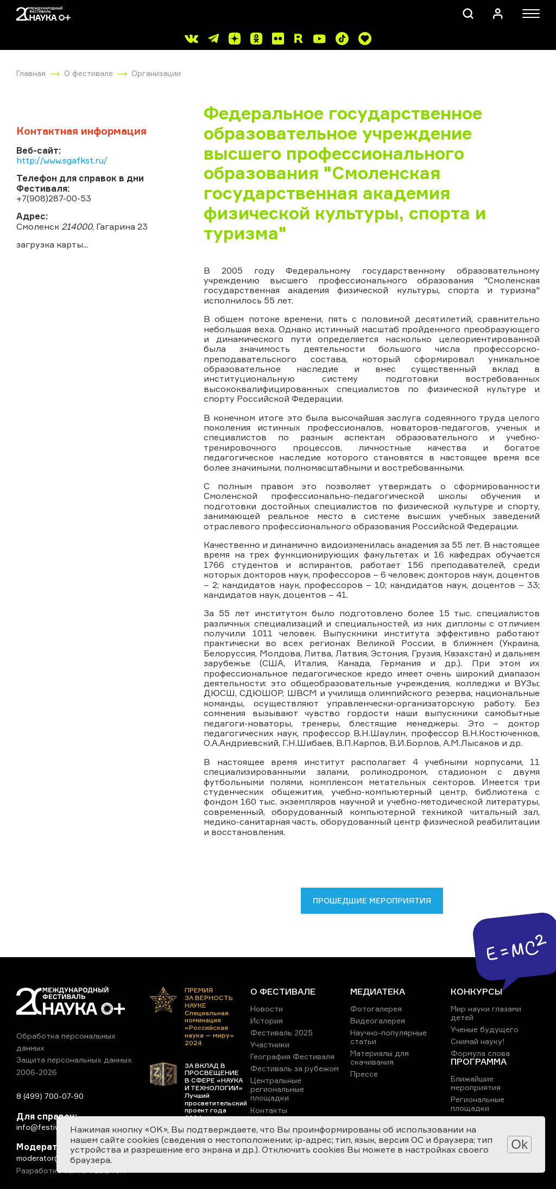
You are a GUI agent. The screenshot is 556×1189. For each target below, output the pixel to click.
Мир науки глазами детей (486, 1013)
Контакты (268, 1110)
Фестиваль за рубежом (294, 1068)
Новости (266, 1008)
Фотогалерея (376, 1008)
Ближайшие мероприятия (476, 1083)
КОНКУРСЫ (476, 991)
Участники (269, 1044)
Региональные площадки (477, 1103)
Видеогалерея (377, 1020)
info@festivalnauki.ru (54, 1126)
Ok (519, 1144)
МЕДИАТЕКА (377, 991)
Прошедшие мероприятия (372, 900)
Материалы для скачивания (379, 1057)
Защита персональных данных (74, 1059)
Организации (156, 73)
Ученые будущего (485, 1029)
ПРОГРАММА (479, 1061)
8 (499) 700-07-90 (50, 1096)
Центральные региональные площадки (277, 1089)
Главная (31, 73)
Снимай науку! (478, 1041)
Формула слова (480, 1053)
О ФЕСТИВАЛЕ (282, 991)
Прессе (364, 1073)
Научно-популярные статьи (388, 1037)
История (266, 1020)
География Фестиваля (292, 1056)
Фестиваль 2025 (281, 1032)
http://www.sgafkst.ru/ (62, 160)
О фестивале (88, 73)
